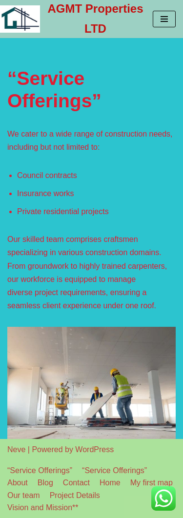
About (17, 482)
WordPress (94, 449)
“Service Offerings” (39, 470)
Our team (23, 495)
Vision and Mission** (43, 507)
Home (110, 482)
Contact (76, 482)
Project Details (75, 495)
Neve (16, 449)
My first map (151, 482)
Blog (45, 482)
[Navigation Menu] (164, 19)
